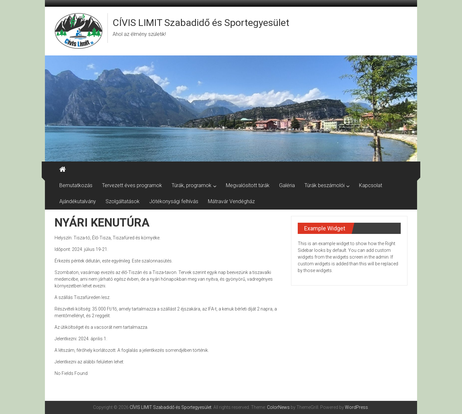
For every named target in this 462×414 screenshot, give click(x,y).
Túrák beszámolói (324, 185)
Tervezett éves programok (132, 185)
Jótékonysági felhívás (173, 201)
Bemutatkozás (75, 185)
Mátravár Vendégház (231, 201)
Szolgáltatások (123, 201)
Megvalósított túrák (248, 185)
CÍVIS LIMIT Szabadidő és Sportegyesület (201, 22)
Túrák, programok (191, 185)
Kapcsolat (370, 185)
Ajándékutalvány (77, 201)
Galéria (287, 185)
